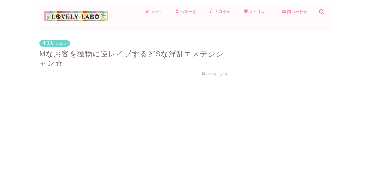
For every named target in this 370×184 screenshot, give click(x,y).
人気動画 (220, 12)
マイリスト (256, 12)
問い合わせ (295, 12)
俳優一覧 (186, 12)
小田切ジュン (54, 43)
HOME (154, 12)
